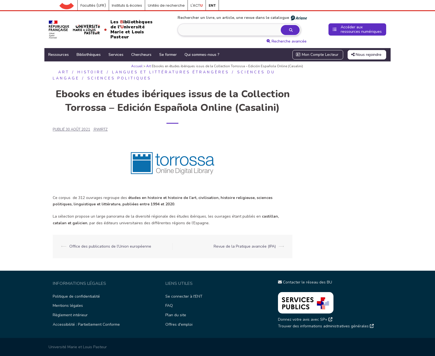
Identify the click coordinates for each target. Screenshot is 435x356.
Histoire (90, 72)
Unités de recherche (166, 5)
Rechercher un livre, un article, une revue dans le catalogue (243, 17)
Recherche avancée (287, 41)
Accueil (68, 5)
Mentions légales (68, 305)
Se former (168, 54)
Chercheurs (141, 54)
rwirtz (101, 129)
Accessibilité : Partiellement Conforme (86, 324)
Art (148, 66)
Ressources (58, 54)
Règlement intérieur (70, 315)
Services (115, 54)
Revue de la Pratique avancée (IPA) (245, 246)
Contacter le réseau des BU (305, 282)
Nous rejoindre (366, 54)
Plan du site (175, 315)
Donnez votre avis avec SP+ (305, 319)
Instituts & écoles (127, 5)
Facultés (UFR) (93, 5)
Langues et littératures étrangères (170, 72)
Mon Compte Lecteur (317, 54)
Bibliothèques (89, 54)
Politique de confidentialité (76, 296)
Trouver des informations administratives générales (326, 326)
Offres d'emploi (179, 324)
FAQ (169, 305)
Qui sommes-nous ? (201, 54)
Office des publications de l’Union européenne (110, 246)
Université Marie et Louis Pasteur (78, 347)
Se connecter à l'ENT (184, 296)
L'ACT (197, 5)
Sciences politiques (119, 78)
